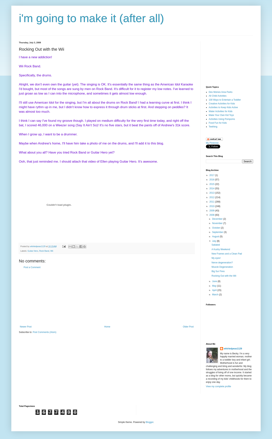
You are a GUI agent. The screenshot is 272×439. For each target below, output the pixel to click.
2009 (212, 210)
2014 (212, 188)
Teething (213, 126)
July (214, 241)
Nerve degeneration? (222, 262)
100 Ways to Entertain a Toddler (225, 100)
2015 (212, 184)
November (217, 223)
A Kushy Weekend (221, 249)
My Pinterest (212, 143)
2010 (212, 206)
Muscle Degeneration (222, 267)
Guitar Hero (33, 251)
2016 (212, 179)
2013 (212, 193)
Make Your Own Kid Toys (221, 115)
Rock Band (44, 251)
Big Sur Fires (218, 271)
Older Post (188, 326)
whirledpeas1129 (38, 246)
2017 (212, 175)
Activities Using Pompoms (222, 119)
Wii (51, 251)
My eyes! (216, 258)
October (216, 227)
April (214, 290)
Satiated (216, 245)
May (214, 286)
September (218, 232)
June (215, 281)
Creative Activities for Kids (222, 103)
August (216, 236)
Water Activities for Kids (221, 111)
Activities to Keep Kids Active (223, 107)
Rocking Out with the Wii (224, 276)
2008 (212, 215)
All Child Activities (217, 96)
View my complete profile (218, 386)
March (215, 294)
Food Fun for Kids (218, 123)
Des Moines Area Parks (220, 92)
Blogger (149, 422)
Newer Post (26, 326)
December (217, 219)
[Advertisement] (106, 297)
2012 (212, 197)
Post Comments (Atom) (44, 332)
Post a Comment (32, 267)
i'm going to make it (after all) (91, 18)
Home (107, 326)
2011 (212, 201)
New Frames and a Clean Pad (227, 253)
